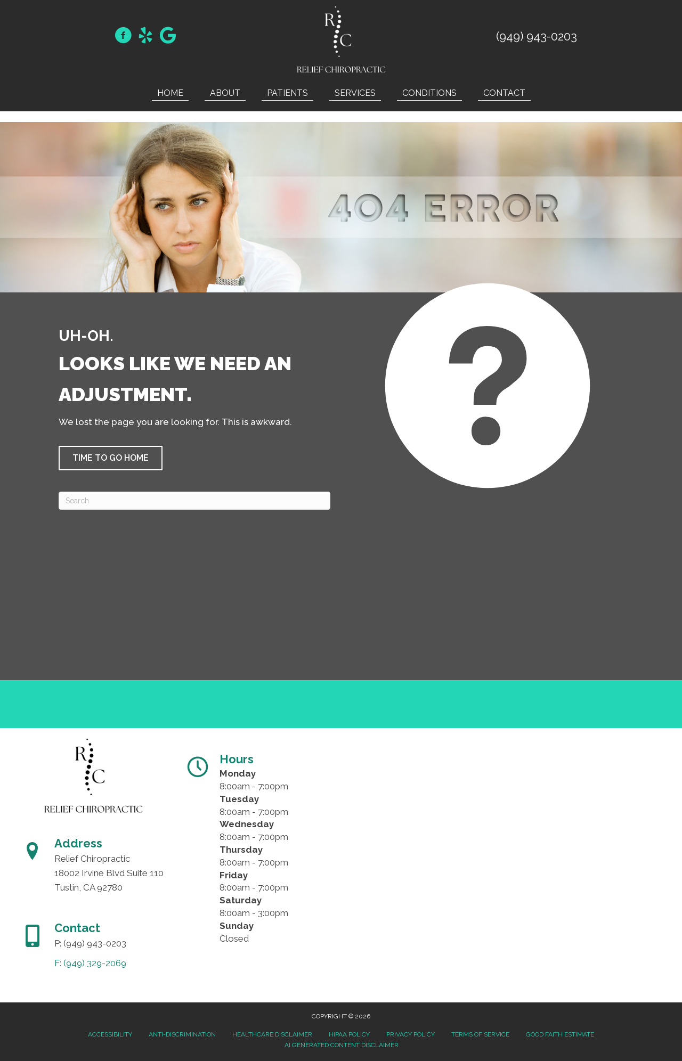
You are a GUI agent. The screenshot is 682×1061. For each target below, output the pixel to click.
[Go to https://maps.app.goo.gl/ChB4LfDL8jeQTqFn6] (167, 36)
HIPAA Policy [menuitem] (349, 1034)
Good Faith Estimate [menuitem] (560, 1034)
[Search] (194, 501)
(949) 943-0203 (536, 36)
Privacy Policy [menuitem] (410, 1034)
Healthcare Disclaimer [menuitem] (272, 1034)
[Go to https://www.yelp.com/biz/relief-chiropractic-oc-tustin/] (145, 37)
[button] (111, 458)
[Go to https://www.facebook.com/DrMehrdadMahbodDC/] (123, 37)
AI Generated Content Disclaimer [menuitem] (342, 1045)
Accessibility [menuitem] (110, 1034)
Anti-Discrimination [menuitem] (182, 1034)
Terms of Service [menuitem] (480, 1034)
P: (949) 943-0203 (90, 943)
